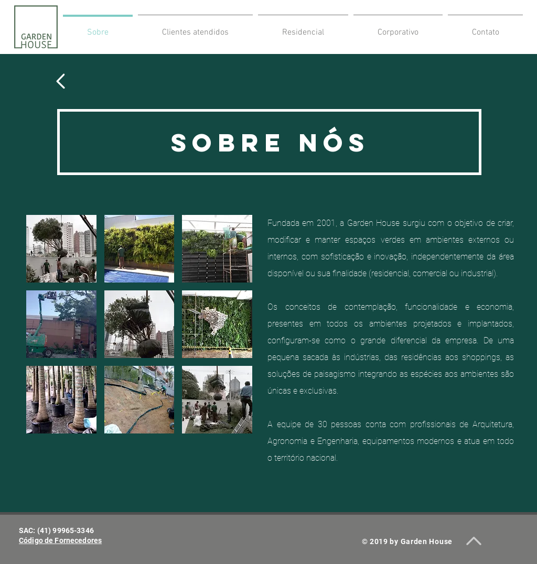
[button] (61, 249)
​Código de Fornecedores (60, 540)
